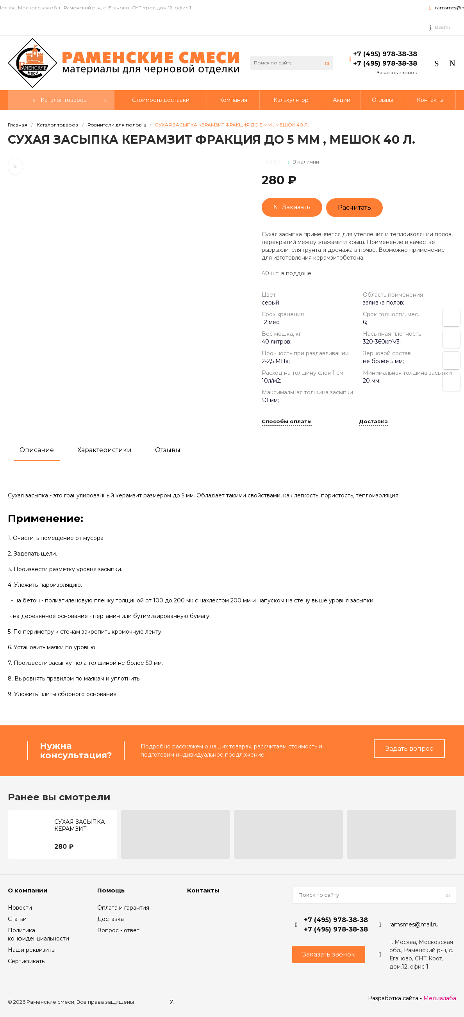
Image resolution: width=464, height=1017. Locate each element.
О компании (28, 890)
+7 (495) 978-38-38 (385, 54)
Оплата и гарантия (123, 907)
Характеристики (104, 450)
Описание (37, 450)
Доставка (373, 421)
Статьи (17, 919)
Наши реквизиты (31, 949)
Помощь (111, 890)
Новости (20, 907)
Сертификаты (27, 961)
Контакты (203, 890)
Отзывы (167, 450)
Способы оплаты (287, 421)
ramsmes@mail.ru (414, 924)
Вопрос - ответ (118, 930)
